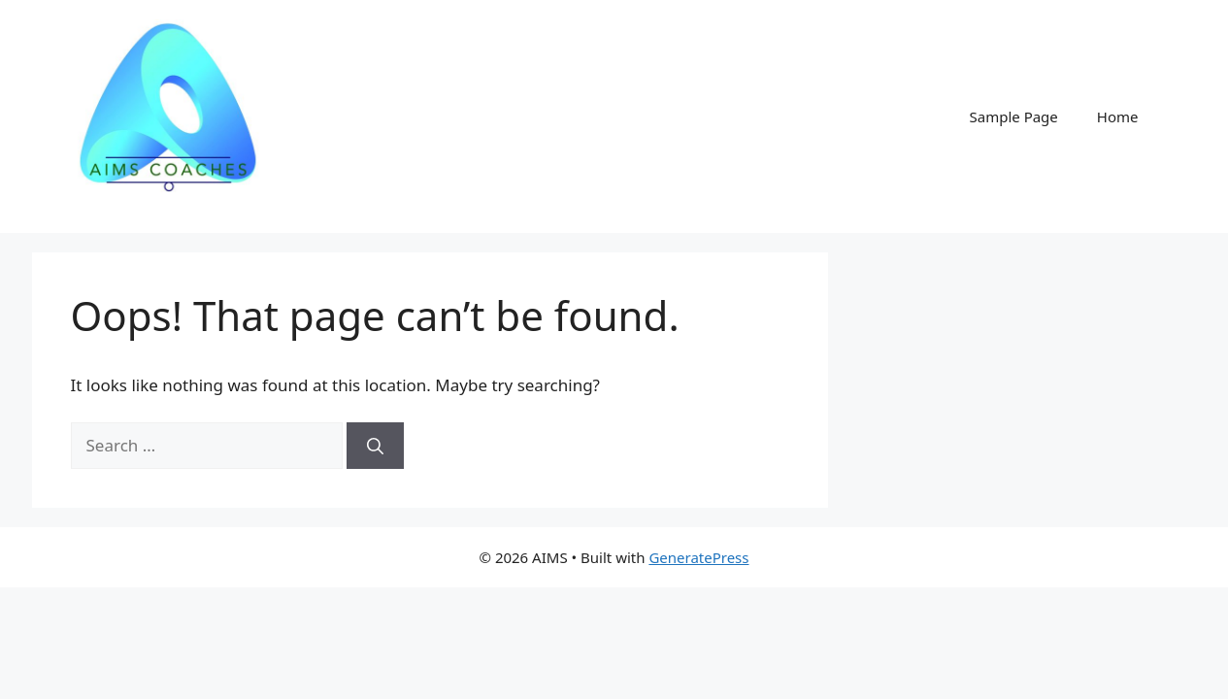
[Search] (375, 445)
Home (1118, 116)
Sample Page (1014, 116)
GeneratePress (698, 557)
